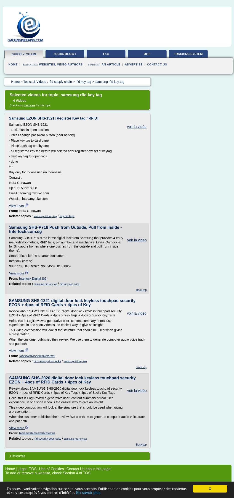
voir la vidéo (136, 127)
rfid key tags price (69, 284)
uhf (147, 54)
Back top (141, 290)
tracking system (188, 54)
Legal (22, 469)
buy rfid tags (66, 216)
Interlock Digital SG (33, 278)
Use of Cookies (51, 469)
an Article (111, 64)
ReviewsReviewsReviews (37, 356)
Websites (47, 64)
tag (106, 54)
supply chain (24, 54)
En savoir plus (88, 493)
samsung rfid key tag (45, 216)
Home (13, 64)
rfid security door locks (47, 361)
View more (19, 205)
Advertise (134, 64)
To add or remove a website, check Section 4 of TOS (47, 473)
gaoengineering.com (25, 40)
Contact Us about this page (88, 469)
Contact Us (157, 64)
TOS (33, 469)
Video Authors (70, 64)
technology (65, 54)
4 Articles (29, 105)
